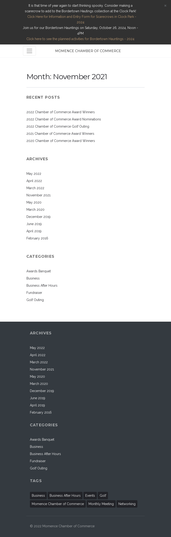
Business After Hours (41, 285)
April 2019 (33, 231)
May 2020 (33, 202)
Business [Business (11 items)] (38, 495)
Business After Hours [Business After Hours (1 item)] (65, 495)
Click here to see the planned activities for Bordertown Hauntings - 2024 (80, 39)
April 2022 (34, 181)
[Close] (165, 5)
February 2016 (37, 238)
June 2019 (34, 224)
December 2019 (38, 217)
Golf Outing (35, 300)
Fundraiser (34, 293)
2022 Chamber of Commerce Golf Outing (57, 126)
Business (33, 278)
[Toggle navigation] (29, 51)
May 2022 (33, 174)
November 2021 (38, 195)
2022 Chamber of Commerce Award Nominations (63, 119)
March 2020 (35, 209)
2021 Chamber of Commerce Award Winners (60, 133)
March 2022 (35, 188)
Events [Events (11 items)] (90, 495)
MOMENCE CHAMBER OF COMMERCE (88, 51)
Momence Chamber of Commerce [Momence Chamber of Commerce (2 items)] (58, 504)
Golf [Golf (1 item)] (103, 495)
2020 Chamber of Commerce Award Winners (60, 141)
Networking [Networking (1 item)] (127, 504)
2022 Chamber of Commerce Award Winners (60, 112)
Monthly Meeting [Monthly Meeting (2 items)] (101, 504)
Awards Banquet (38, 271)
